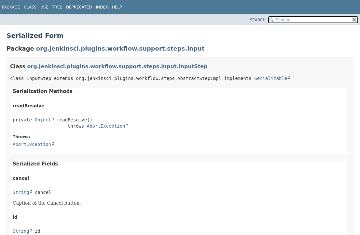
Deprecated (79, 7)
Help (117, 7)
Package (11, 7)
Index (102, 7)
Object (43, 119)
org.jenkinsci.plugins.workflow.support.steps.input (120, 48)
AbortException (106, 126)
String (21, 192)
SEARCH (258, 20)
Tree (57, 7)
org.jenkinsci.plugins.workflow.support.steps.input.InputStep (117, 66)
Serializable (270, 78)
